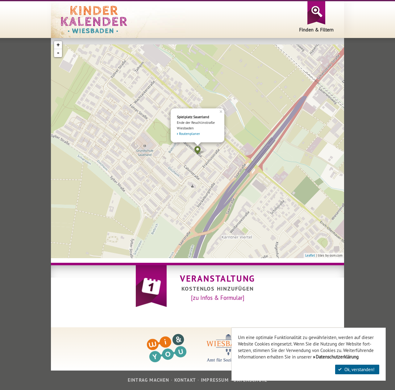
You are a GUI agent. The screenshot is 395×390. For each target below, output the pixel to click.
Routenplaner (189, 133)
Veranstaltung (217, 278)
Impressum (215, 380)
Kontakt (185, 380)
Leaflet (310, 255)
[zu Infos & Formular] (217, 297)
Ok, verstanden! (356, 369)
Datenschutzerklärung (337, 357)
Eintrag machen (148, 380)
